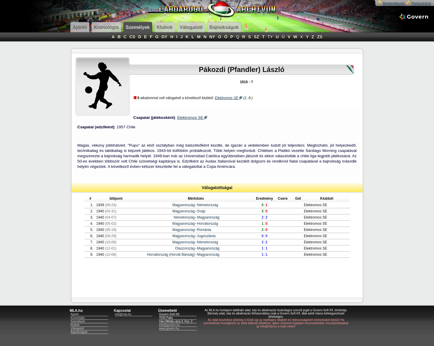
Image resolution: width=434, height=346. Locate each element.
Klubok (75, 325)
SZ (256, 37)
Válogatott (77, 328)
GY (164, 37)
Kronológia (78, 317)
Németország (207, 205)
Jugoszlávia (206, 236)
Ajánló (75, 314)
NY (212, 37)
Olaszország (185, 248)
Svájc (201, 211)
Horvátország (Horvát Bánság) (171, 254)
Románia (204, 230)
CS (132, 37)
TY (270, 37)
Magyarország (183, 205)
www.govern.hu (169, 328)
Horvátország (207, 224)
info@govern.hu (169, 325)
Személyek (78, 321)
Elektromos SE (228, 98)
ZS (319, 37)
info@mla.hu (123, 314)
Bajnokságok (79, 332)
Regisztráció (418, 3)
